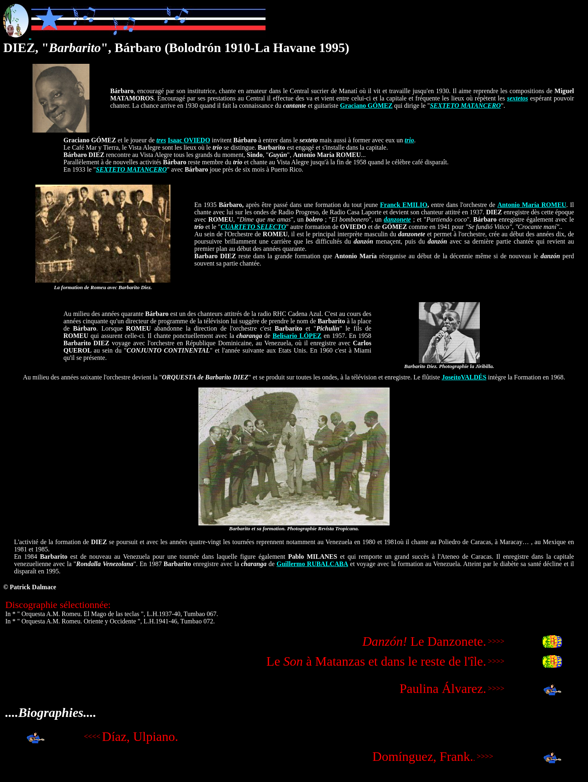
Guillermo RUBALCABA (312, 563)
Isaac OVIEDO (189, 140)
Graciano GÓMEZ (366, 105)
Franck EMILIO (403, 204)
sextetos (517, 98)
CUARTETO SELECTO (253, 226)
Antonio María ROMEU (531, 204)
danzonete (397, 219)
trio (409, 140)
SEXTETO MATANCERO (465, 105)
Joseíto (451, 377)
